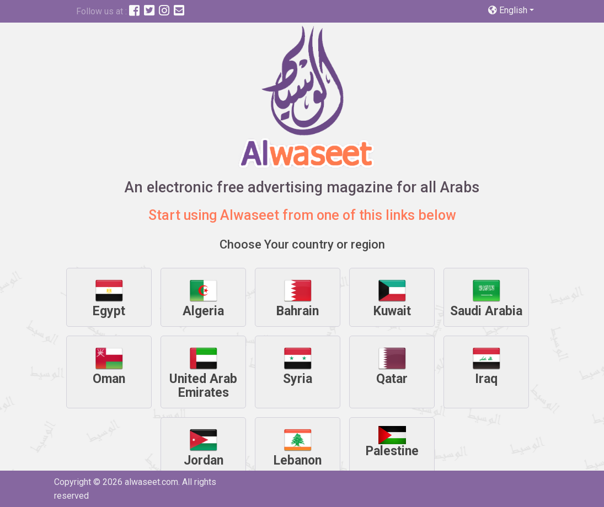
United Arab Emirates (203, 372)
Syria (297, 365)
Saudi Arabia (486, 298)
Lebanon (298, 447)
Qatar (392, 365)
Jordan (203, 447)
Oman (109, 365)
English (509, 10)
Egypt (109, 298)
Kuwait (392, 298)
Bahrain (297, 298)
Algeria (203, 298)
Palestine (392, 442)
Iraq (486, 365)
